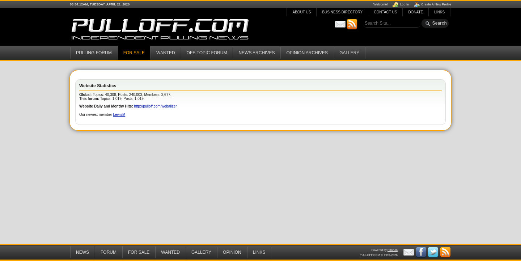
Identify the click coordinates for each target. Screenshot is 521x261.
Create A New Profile (436, 4)
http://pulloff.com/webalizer (155, 106)
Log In (404, 4)
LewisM (119, 115)
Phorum (392, 250)
